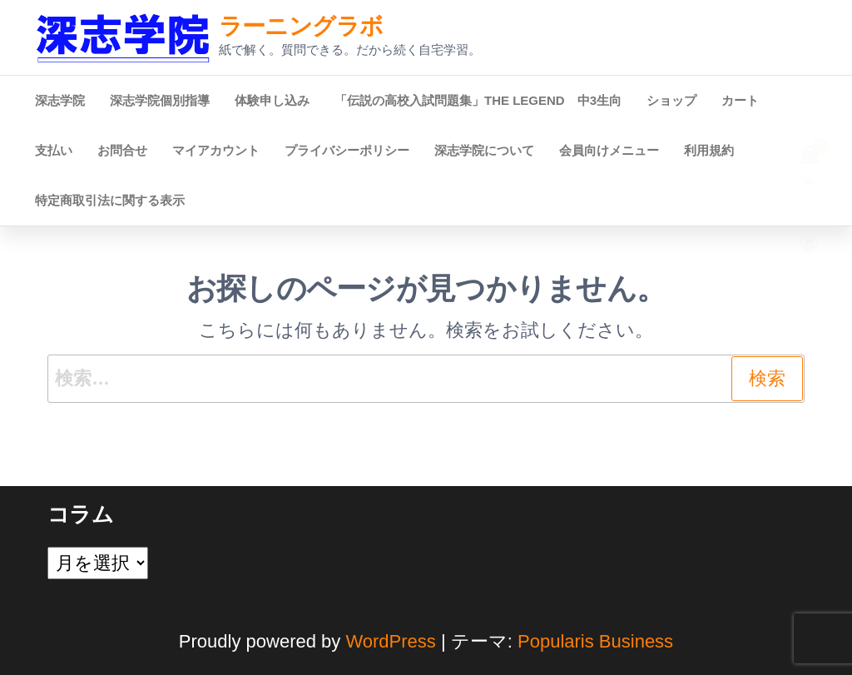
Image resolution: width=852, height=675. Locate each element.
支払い (53, 150)
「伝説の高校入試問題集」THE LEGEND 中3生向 (478, 100)
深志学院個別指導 (160, 100)
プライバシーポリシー (347, 150)
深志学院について (484, 150)
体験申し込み (272, 100)
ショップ (671, 100)
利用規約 (709, 150)
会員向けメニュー (609, 150)
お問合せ (122, 150)
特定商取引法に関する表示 (110, 200)
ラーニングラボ (301, 26)
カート (740, 100)
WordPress (390, 641)
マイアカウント (216, 150)
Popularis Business (595, 641)
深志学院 (60, 100)
